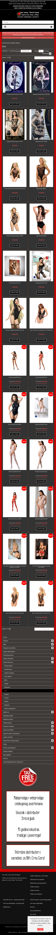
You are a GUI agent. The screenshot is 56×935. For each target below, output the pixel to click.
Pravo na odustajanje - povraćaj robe (13, 903)
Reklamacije (6, 907)
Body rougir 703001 (41, 188)
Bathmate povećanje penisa (38, 883)
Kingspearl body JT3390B (41, 141)
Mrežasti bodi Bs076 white (15, 471)
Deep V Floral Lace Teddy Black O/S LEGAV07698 (41, 330)
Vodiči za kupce (34, 887)
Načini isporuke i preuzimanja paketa (40, 899)
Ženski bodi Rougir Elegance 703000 (14, 235)
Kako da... (14, 932)
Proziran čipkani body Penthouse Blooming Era (14, 188)
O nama (10, 932)
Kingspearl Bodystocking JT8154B (15, 94)
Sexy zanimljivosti (35, 910)
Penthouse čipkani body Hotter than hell (15, 330)
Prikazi (36, 51)
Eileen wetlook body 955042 (14, 424)
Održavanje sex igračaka (37, 879)
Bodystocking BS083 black (15, 377)
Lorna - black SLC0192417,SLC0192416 (15, 613)
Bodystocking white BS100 (41, 518)
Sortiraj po (17, 51)
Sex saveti (33, 914)
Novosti (32, 907)
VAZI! (40, 929)
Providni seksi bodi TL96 (14, 283)
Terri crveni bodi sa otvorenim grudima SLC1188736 (41, 566)
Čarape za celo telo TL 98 (41, 283)
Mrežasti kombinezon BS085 (14, 518)
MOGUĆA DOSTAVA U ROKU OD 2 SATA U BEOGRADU (28, 6)
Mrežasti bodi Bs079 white (41, 471)
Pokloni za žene (34, 890)
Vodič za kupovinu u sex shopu (39, 876)
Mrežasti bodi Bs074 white (41, 424)
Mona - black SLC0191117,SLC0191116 (41, 613)
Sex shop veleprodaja (36, 903)
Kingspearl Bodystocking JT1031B (15, 141)
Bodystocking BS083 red (41, 377)
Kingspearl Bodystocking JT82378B (41, 94)
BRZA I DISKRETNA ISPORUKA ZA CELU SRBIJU (28, 8)
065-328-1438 (41, 1)
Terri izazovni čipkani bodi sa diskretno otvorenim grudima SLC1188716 (14, 566)
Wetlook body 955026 (41, 235)
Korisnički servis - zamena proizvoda (13, 899)
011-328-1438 (22, 1)
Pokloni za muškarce (36, 894)
